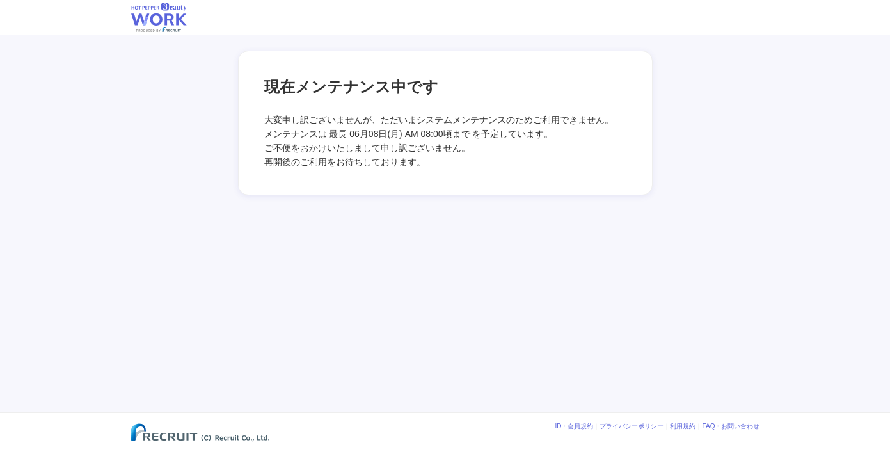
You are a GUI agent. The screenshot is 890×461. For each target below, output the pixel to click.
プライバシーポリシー (632, 426)
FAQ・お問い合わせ (730, 426)
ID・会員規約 (574, 426)
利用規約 (682, 426)
